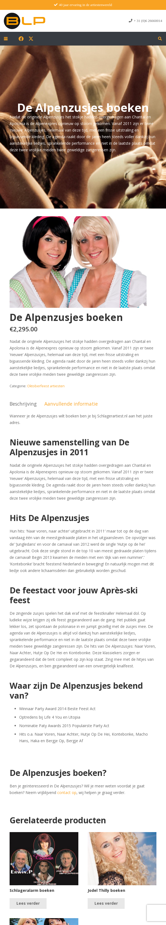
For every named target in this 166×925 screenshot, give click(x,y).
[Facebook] (21, 39)
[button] (6, 39)
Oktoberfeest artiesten (46, 386)
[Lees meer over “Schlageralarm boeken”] (28, 903)
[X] (31, 39)
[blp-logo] (24, 21)
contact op (66, 792)
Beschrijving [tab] (23, 403)
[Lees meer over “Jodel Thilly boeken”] (106, 903)
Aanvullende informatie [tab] (71, 403)
